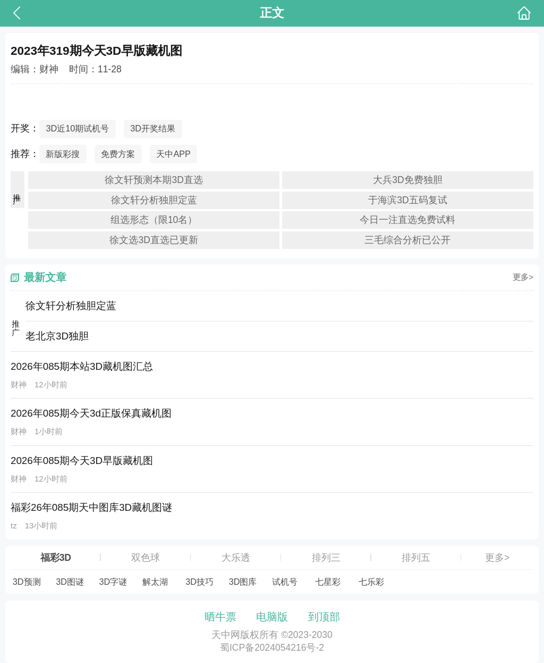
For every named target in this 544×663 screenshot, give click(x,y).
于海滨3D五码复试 (407, 200)
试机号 (285, 581)
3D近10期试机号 (77, 128)
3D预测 (27, 581)
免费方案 (118, 154)
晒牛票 (220, 617)
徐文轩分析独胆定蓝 (154, 200)
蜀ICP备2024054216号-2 (272, 647)
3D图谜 (70, 581)
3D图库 (243, 581)
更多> (523, 276)
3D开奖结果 (152, 128)
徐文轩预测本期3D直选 (153, 180)
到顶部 (324, 617)
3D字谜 (113, 581)
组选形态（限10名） (153, 219)
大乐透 (236, 557)
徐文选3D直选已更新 (153, 240)
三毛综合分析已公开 (407, 240)
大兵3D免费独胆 (407, 180)
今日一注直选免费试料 (407, 219)
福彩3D (55, 557)
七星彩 (328, 581)
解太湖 (155, 581)
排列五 (416, 557)
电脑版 (272, 617)
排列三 (326, 557)
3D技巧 (199, 581)
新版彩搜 (63, 154)
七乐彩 (371, 581)
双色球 (145, 557)
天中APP (173, 154)
